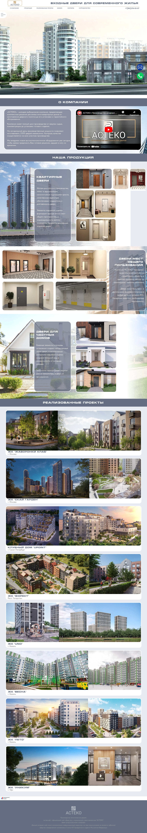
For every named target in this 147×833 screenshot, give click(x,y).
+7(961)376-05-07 (132, 8)
